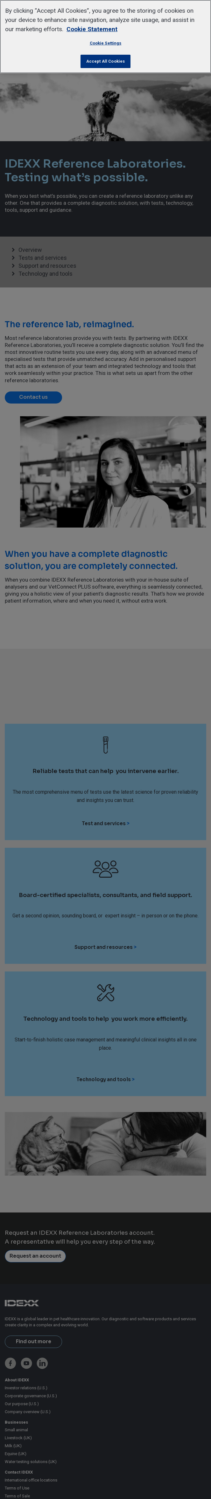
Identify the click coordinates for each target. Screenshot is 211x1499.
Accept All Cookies (105, 61)
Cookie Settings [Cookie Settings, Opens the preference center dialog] (106, 43)
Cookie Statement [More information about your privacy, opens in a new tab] (92, 29)
